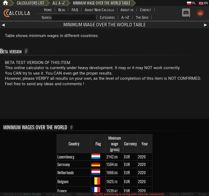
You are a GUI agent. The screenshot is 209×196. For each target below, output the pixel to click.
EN (203, 3)
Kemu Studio (32, 194)
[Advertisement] (104, 103)
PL (191, 3)
